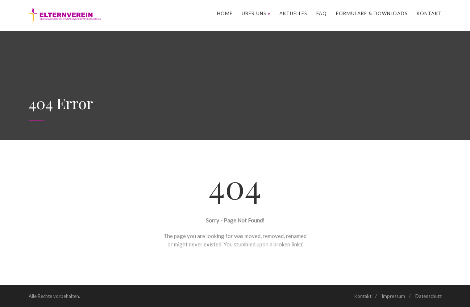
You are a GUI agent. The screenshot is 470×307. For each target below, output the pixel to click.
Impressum (393, 296)
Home (225, 13)
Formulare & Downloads (372, 13)
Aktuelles (293, 13)
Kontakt (429, 13)
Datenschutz (428, 296)
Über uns (256, 13)
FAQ (321, 13)
